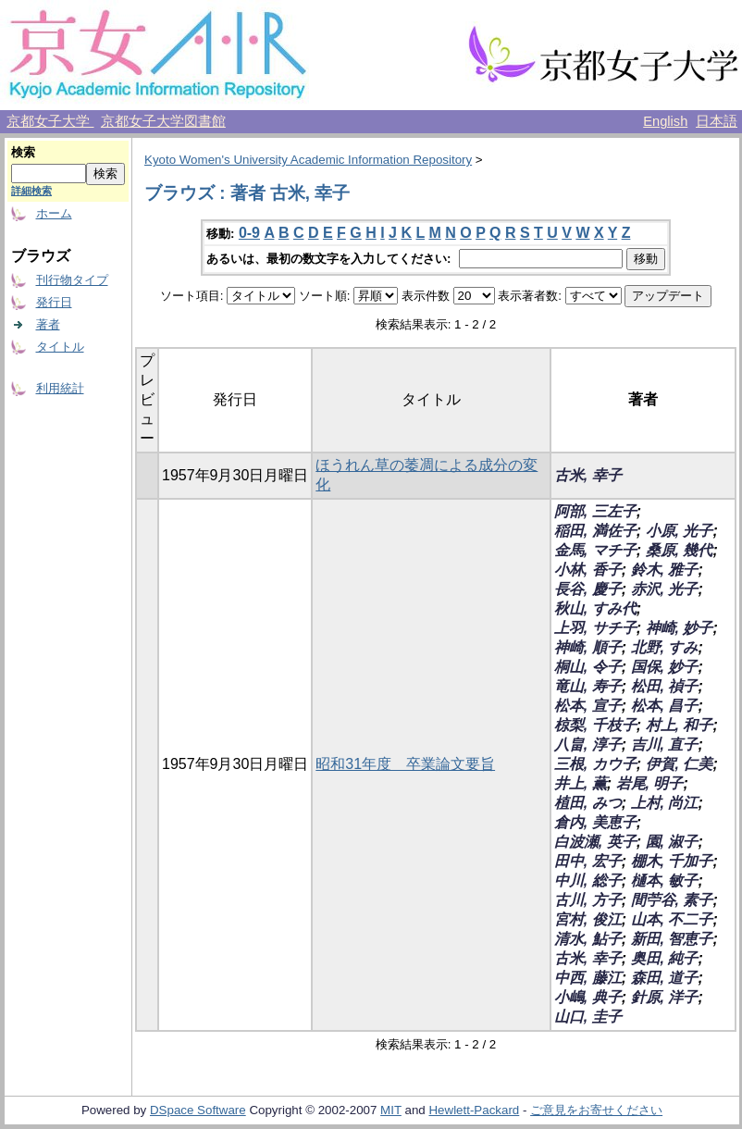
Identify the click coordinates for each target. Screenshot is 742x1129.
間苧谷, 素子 (672, 900)
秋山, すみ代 (595, 608)
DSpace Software (198, 1110)
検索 (23, 152)
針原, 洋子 (665, 997)
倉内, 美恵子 (595, 822)
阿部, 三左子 (595, 511)
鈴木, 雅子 (665, 569)
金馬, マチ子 (595, 550)
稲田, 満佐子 (595, 531)
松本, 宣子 (588, 705)
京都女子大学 (49, 121)
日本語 (716, 121)
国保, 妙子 (665, 667)
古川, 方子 (588, 900)
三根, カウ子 (595, 764)
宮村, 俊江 (588, 919)
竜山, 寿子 (588, 686)
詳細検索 (31, 190)
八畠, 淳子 (588, 744)
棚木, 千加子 (672, 861)
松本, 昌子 (665, 705)
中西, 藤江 (588, 978)
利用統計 (60, 388)
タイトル (60, 347)
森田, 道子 (665, 978)
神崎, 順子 (588, 647)
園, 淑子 (672, 842)
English (665, 121)
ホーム (54, 213)
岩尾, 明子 (650, 783)
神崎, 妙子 (679, 628)
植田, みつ (588, 803)
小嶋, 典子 (588, 997)
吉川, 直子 (665, 744)
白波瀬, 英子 (595, 842)
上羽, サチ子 (595, 628)
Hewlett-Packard (473, 1110)
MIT (391, 1110)
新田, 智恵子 (672, 939)
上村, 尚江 (665, 803)
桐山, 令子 (588, 667)
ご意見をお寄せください (596, 1110)
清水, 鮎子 (588, 939)
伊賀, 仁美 (679, 764)
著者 (48, 324)
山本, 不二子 (672, 919)
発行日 (54, 302)
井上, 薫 (580, 783)
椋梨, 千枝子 (595, 725)
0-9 (249, 233)
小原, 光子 (679, 531)
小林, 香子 (588, 569)
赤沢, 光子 (665, 589)
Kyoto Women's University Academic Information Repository (308, 160)
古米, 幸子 (588, 475)
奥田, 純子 (665, 958)
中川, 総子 (588, 880)
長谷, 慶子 (588, 589)
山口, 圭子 (588, 1016)
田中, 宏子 (588, 861)
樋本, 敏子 (665, 880)
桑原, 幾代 (679, 550)
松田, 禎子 (665, 686)
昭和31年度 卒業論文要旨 (405, 764)
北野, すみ (665, 647)
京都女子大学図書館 (163, 121)
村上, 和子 (679, 725)
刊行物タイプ (72, 280)
